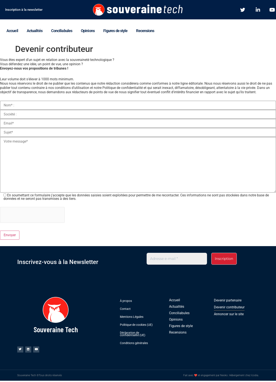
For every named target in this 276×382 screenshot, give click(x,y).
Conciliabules (61, 30)
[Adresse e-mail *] (177, 259)
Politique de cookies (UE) (136, 325)
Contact (125, 309)
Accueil (12, 30)
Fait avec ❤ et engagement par (201, 376)
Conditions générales (134, 343)
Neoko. (224, 376)
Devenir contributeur (229, 307)
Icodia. (255, 376)
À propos (126, 301)
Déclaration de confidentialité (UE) (132, 334)
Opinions (88, 30)
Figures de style (115, 30)
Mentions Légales (131, 317)
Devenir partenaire (228, 300)
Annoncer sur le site (229, 314)
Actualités (34, 30)
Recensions (145, 30)
